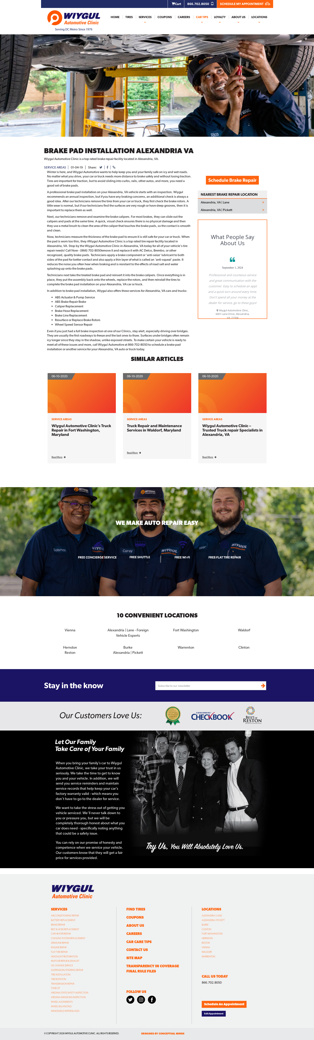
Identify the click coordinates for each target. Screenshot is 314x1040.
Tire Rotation (58, 979)
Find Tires (135, 909)
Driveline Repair (60, 942)
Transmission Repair (62, 983)
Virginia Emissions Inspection (68, 997)
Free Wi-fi (182, 557)
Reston (70, 652)
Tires (129, 17)
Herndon (70, 647)
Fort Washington (186, 630)
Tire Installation (60, 974)
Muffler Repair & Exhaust (65, 960)
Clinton (244, 647)
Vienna (70, 630)
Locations (259, 17)
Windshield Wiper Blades (65, 1010)
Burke (128, 647)
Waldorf (244, 630)
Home (115, 17)
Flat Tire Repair (59, 951)
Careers (184, 17)
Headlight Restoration (64, 956)
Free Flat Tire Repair (224, 557)
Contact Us (137, 949)
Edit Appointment (213, 1013)
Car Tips (202, 17)
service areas (55, 167)
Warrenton (186, 647)
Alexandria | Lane (212, 915)
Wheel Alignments (62, 1001)
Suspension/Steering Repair (67, 969)
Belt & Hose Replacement (65, 929)
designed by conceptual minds (162, 1033)
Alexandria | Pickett (128, 652)
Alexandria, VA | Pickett (216, 210)
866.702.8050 (200, 4)
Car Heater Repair (61, 933)
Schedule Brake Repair (232, 180)
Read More (59, 457)
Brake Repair (58, 924)
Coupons (164, 17)
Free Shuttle (140, 557)
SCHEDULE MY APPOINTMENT (245, 4)
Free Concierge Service (97, 557)
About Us (238, 17)
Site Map (134, 958)
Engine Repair (58, 947)
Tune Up (55, 988)
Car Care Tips (139, 941)
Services (145, 17)
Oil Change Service (62, 965)
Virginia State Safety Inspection (69, 992)
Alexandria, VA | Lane (215, 202)
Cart (176, 4)
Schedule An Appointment (224, 1004)
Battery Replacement (63, 920)
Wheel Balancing (61, 1006)
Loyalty (220, 17)
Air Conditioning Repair (65, 915)
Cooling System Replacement (68, 938)
